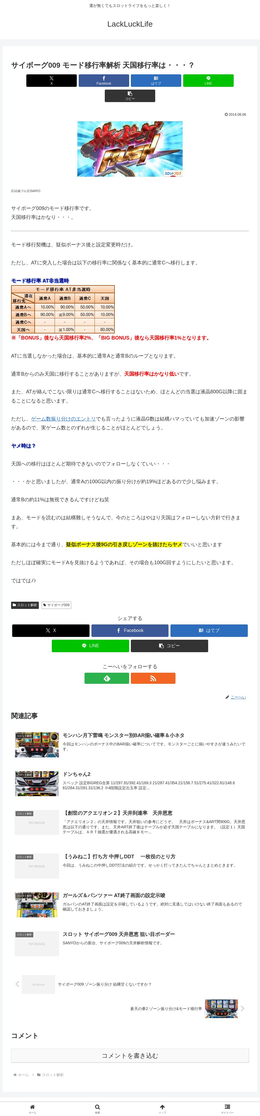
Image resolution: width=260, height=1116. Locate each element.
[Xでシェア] (50, 80)
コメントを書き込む (130, 1042)
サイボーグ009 (56, 590)
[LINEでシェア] (170, 80)
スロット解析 (25, 590)
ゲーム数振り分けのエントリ (63, 403)
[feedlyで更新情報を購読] (123, 663)
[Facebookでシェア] (90, 80)
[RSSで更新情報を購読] (136, 663)
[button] (210, 80)
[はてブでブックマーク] (130, 80)
